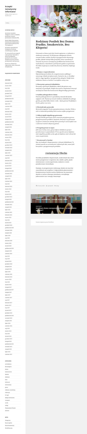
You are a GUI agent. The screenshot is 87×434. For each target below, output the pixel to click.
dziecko (7, 374)
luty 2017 (7, 308)
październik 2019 (9, 248)
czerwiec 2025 (8, 106)
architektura (8, 364)
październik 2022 (9, 171)
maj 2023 (7, 158)
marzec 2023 (8, 163)
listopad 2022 (8, 168)
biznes (6, 369)
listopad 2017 (8, 287)
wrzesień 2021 (8, 204)
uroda (6, 403)
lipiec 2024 (7, 129)
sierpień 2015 (8, 349)
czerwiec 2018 (8, 274)
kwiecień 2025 (8, 111)
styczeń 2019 (8, 261)
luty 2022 (7, 191)
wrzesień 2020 (8, 230)
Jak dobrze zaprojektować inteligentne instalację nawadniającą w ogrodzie (11, 49)
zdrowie (7, 410)
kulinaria (7, 382)
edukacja (7, 377)
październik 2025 (9, 98)
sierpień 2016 (8, 320)
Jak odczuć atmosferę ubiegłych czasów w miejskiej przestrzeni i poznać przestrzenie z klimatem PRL (12, 35)
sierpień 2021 (8, 207)
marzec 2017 (8, 305)
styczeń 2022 (8, 194)
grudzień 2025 (8, 93)
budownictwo (8, 372)
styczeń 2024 (8, 142)
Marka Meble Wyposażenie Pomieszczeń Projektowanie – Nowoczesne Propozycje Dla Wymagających (12, 43)
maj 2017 (7, 300)
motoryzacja (8, 384)
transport (7, 400)
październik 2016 (9, 315)
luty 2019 (7, 258)
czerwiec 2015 (8, 354)
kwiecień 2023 (8, 160)
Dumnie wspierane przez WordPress (45, 222)
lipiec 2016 (7, 323)
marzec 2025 (8, 114)
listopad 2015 (8, 341)
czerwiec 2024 (8, 132)
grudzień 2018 (8, 264)
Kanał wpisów (8, 423)
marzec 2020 (8, 243)
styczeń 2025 (8, 116)
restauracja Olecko (56, 153)
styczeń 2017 (8, 310)
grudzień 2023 (8, 145)
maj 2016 (7, 328)
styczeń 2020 (8, 246)
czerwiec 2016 (8, 326)
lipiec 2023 (7, 153)
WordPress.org (8, 428)
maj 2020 (7, 238)
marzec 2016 (8, 331)
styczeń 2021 (8, 222)
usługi (6, 405)
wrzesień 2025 (8, 101)
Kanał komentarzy (9, 425)
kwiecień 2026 (8, 83)
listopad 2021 (8, 199)
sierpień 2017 (8, 292)
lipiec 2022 (7, 178)
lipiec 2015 (7, 351)
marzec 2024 (8, 137)
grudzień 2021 (8, 197)
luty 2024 (7, 140)
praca (6, 387)
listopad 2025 (8, 96)
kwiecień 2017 (8, 302)
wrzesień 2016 (8, 318)
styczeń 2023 (8, 165)
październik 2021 (9, 202)
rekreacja (7, 392)
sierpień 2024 (8, 127)
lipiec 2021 (7, 209)
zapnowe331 (50, 185)
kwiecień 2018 (8, 277)
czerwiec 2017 (8, 297)
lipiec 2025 (7, 104)
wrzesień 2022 (8, 173)
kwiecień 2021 (8, 215)
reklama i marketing (10, 390)
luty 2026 (7, 88)
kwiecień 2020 (8, 240)
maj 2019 (7, 256)
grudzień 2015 (8, 339)
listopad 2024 (8, 119)
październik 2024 (9, 122)
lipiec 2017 (7, 295)
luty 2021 (7, 220)
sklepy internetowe (9, 397)
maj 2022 (7, 184)
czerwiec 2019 (8, 253)
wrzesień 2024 (8, 124)
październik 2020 (9, 227)
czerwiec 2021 (8, 212)
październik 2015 (9, 344)
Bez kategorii (8, 366)
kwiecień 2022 (8, 186)
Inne (6, 379)
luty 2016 (7, 333)
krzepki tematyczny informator (10, 9)
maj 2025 (7, 109)
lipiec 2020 (7, 235)
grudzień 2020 (8, 225)
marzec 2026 (8, 85)
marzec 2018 (8, 279)
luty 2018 (7, 282)
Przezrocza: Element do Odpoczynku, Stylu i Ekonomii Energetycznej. (12, 65)
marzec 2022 (8, 189)
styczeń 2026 (8, 91)
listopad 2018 (8, 266)
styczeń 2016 (8, 336)
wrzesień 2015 (8, 346)
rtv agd (7, 395)
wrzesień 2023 (8, 147)
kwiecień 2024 (8, 135)
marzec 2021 (8, 217)
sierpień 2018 (8, 269)
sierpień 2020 (8, 233)
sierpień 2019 (8, 251)
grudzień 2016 (8, 313)
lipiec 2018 (7, 271)
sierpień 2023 (8, 150)
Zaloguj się (7, 420)
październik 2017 (9, 290)
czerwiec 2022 (8, 181)
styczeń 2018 (8, 284)
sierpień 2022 (8, 176)
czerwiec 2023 (8, 155)
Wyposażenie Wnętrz (10, 408)
